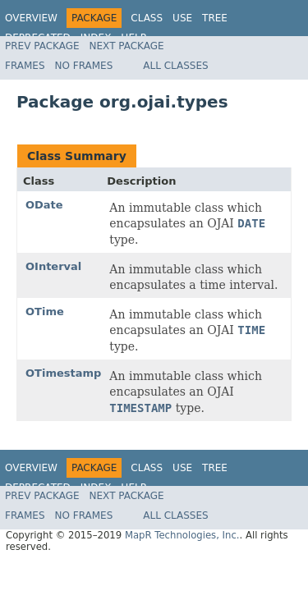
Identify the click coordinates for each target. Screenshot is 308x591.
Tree (215, 18)
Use (182, 18)
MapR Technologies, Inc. (182, 535)
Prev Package (42, 46)
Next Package (127, 46)
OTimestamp (63, 373)
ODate (44, 205)
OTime (44, 311)
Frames (25, 65)
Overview (31, 18)
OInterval (53, 266)
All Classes (175, 65)
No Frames (84, 65)
